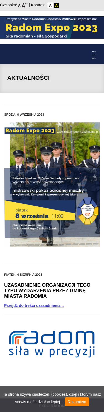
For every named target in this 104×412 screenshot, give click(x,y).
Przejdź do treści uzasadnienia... (34, 305)
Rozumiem (77, 402)
